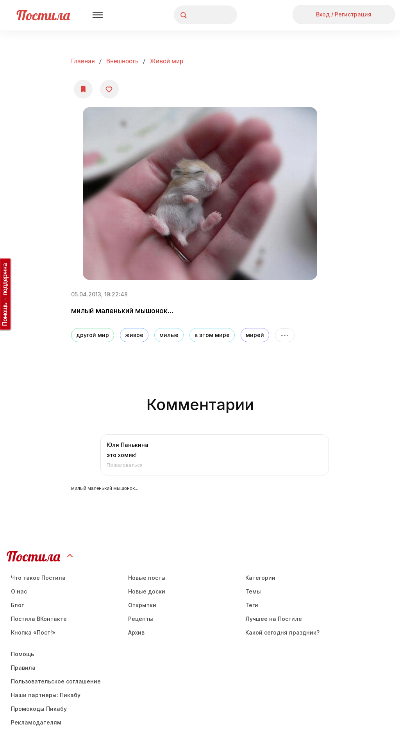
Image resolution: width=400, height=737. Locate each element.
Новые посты (147, 577)
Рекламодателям (36, 722)
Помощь (22, 654)
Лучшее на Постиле (273, 618)
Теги (251, 605)
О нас (19, 591)
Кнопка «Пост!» (33, 632)
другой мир (92, 335)
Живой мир (166, 61)
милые (169, 335)
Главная (83, 61)
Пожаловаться (125, 465)
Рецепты (140, 618)
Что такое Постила (38, 577)
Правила (23, 667)
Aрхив (136, 632)
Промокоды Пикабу (39, 708)
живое (134, 335)
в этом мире (212, 335)
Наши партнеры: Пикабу (45, 695)
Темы (253, 591)
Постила (43, 15)
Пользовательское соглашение (56, 681)
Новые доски (146, 591)
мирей (255, 335)
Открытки (142, 605)
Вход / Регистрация (343, 14)
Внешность (122, 61)
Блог (17, 605)
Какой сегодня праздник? (282, 632)
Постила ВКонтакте (39, 618)
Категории (260, 577)
